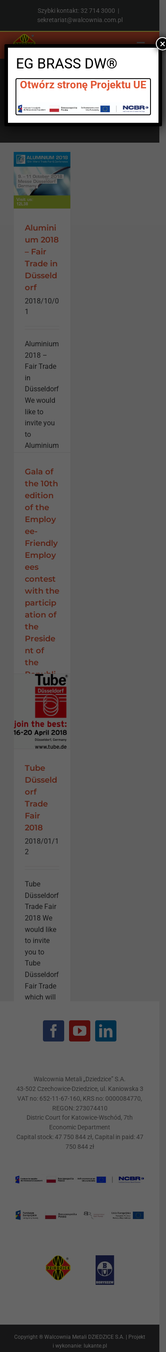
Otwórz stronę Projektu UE (83, 85)
